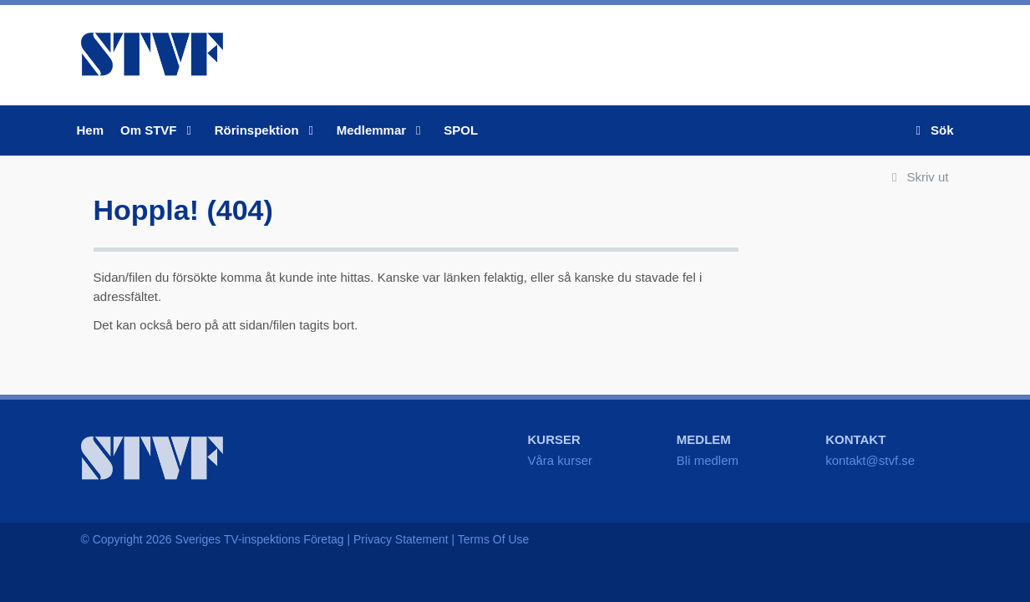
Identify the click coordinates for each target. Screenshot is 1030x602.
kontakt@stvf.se (870, 460)
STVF (152, 54)
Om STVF (159, 130)
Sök (932, 130)
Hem (90, 130)
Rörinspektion (267, 130)
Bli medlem (707, 460)
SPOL (461, 130)
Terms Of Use (494, 539)
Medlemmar (382, 130)
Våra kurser (560, 460)
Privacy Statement (401, 539)
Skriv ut (916, 177)
